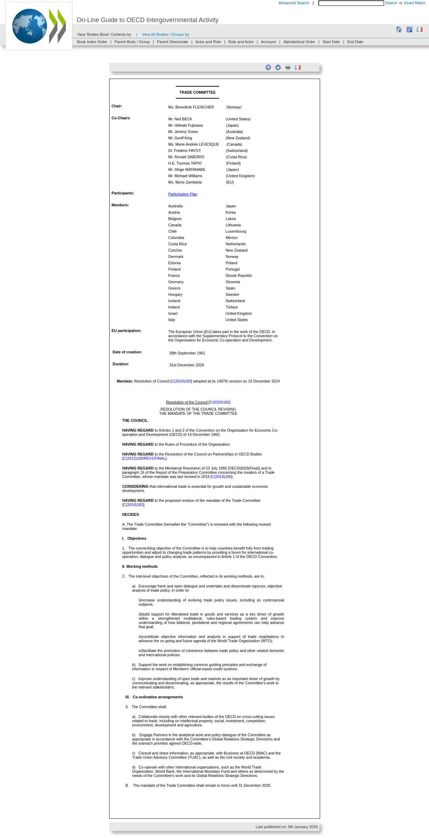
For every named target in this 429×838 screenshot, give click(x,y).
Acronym (268, 42)
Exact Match (414, 3)
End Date (355, 42)
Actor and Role (208, 42)
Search (391, 3)
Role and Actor (241, 42)
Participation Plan (183, 194)
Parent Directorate (172, 42)
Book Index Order (92, 42)
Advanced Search (294, 3)
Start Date (331, 42)
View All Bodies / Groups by (165, 34)
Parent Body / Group (132, 42)
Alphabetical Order (299, 42)
